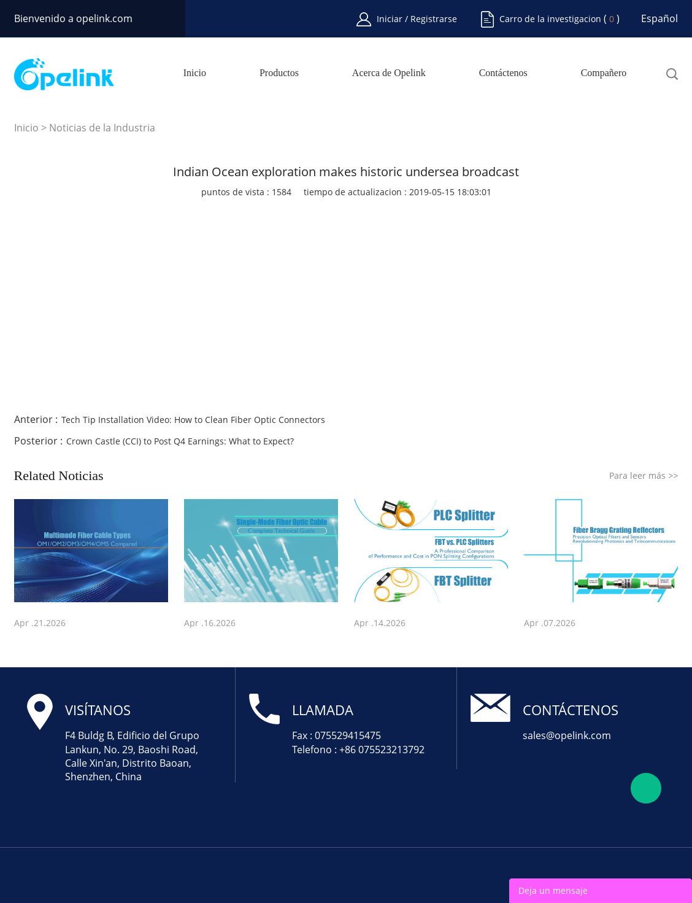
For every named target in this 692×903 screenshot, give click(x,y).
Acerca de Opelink (389, 73)
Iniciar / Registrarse (417, 19)
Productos (279, 73)
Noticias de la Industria (102, 127)
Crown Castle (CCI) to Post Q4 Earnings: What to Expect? (180, 441)
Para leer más (643, 475)
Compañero (604, 73)
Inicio (194, 73)
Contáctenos (503, 73)
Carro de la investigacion (550, 19)
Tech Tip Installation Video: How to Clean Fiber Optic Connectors (193, 419)
